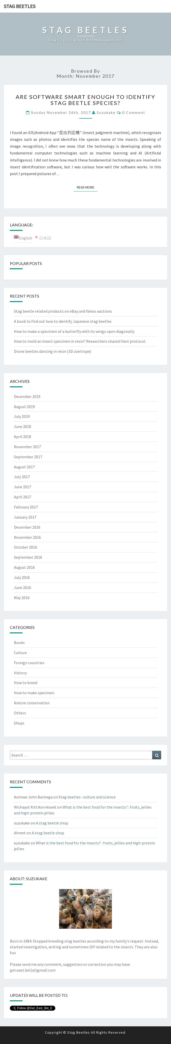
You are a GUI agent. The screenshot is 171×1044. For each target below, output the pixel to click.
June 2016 (22, 587)
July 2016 (22, 577)
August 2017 (24, 466)
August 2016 (24, 567)
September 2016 (28, 557)
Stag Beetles (19, 6)
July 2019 (22, 416)
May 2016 (22, 597)
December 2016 (27, 527)
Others (20, 712)
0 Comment (133, 112)
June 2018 (22, 426)
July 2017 (22, 476)
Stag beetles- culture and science (87, 796)
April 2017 (22, 496)
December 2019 (27, 396)
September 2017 (28, 456)
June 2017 (22, 486)
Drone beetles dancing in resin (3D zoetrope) (52, 351)
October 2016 (25, 547)
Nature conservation (32, 702)
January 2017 (25, 517)
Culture (20, 652)
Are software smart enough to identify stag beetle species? (85, 99)
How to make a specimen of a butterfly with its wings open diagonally (74, 331)
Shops (19, 723)
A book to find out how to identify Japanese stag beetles (63, 321)
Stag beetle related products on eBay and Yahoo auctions (63, 311)
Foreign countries (29, 662)
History (20, 672)
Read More (87, 187)
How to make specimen (34, 692)
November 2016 (27, 537)
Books (19, 642)
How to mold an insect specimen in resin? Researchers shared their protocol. (80, 341)
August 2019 (24, 406)
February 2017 (26, 507)
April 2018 (22, 436)
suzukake (106, 112)
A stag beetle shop (52, 822)
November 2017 (27, 446)
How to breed (25, 682)
